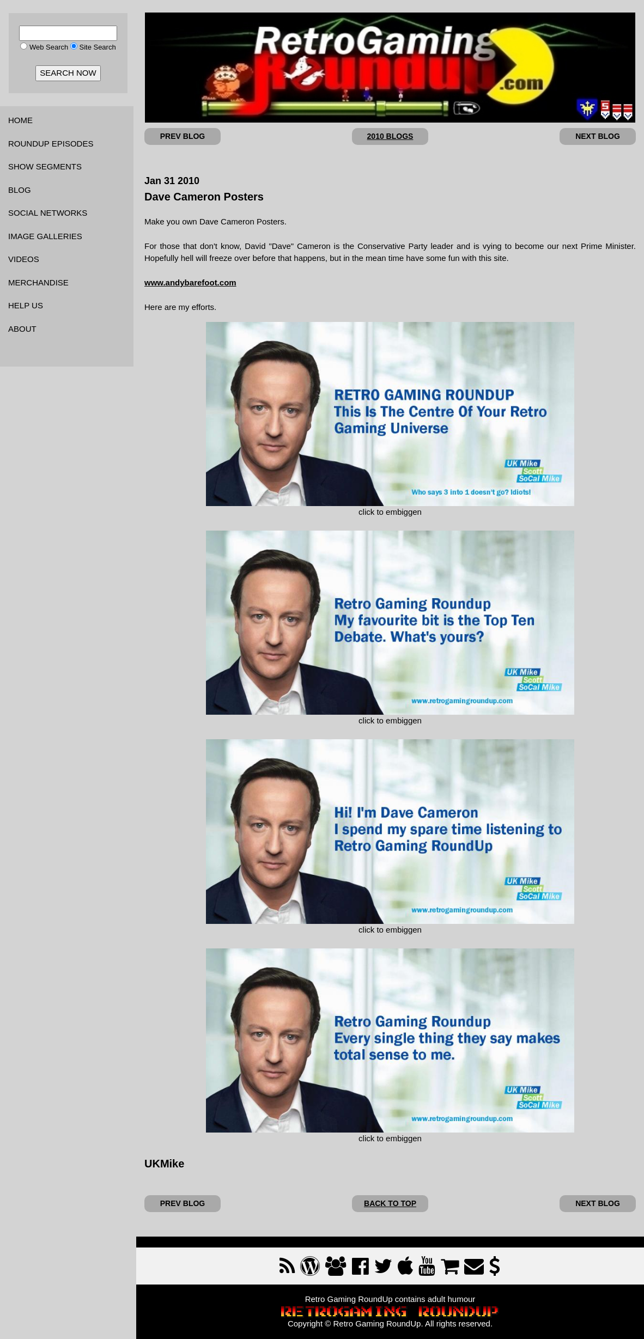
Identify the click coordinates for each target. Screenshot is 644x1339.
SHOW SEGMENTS (45, 166)
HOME (20, 120)
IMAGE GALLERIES (45, 236)
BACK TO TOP (390, 1203)
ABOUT (22, 328)
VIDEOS (23, 259)
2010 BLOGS (390, 136)
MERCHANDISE (38, 282)
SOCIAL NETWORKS (47, 212)
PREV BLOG (182, 136)
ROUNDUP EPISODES (50, 143)
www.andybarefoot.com (190, 282)
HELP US (25, 305)
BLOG (19, 189)
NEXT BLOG (597, 136)
